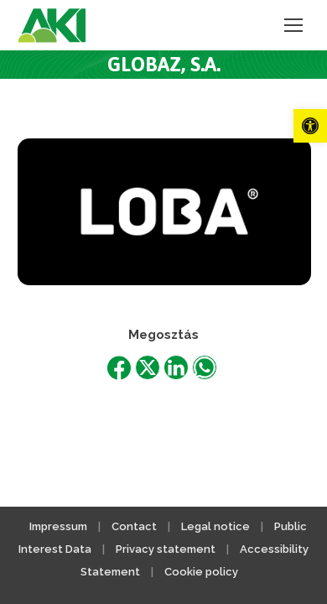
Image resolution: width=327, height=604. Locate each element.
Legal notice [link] (216, 526)
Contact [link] (134, 526)
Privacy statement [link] (165, 549)
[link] (310, 126)
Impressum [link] (58, 526)
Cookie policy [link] (201, 571)
